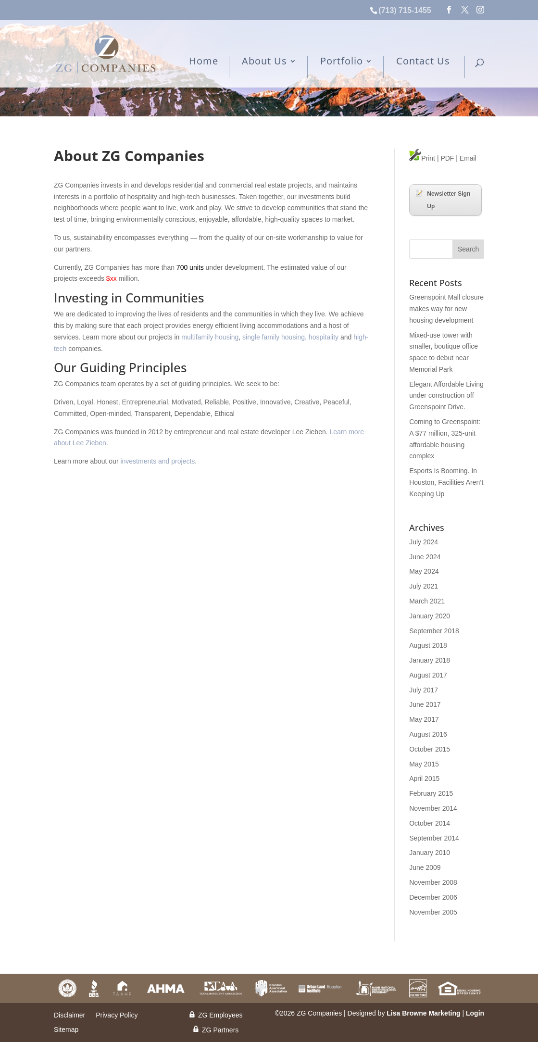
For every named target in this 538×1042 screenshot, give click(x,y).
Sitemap (66, 1029)
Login (475, 1013)
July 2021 (423, 586)
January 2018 (429, 660)
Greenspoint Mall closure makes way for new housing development (446, 308)
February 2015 (431, 793)
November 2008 (433, 882)
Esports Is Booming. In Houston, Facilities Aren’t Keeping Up (446, 482)
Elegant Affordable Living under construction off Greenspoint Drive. (446, 395)
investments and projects (157, 461)
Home (203, 61)
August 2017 (428, 675)
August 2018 (428, 645)
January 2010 (429, 852)
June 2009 (424, 867)
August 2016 (428, 734)
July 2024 (423, 542)
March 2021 (427, 601)
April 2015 (424, 778)
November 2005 (433, 912)
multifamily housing (209, 337)
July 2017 (423, 690)
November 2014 (433, 808)
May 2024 (423, 571)
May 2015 (423, 764)
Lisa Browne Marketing (423, 1013)
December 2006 (433, 897)
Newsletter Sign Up (442, 199)
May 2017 (423, 719)
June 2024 (424, 557)
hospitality (323, 337)
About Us (264, 61)
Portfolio (341, 61)
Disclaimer (69, 1015)
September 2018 (434, 631)
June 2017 (424, 704)
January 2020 (429, 616)
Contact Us (423, 61)
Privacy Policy (117, 1015)
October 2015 (429, 749)
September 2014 (434, 838)
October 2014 (429, 823)
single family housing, (274, 337)
